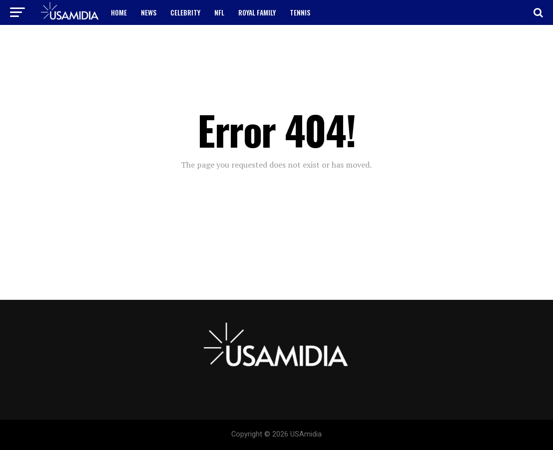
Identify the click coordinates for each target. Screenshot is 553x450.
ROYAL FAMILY (257, 12)
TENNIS (300, 12)
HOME (119, 12)
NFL (219, 12)
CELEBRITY (185, 12)
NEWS (148, 12)
